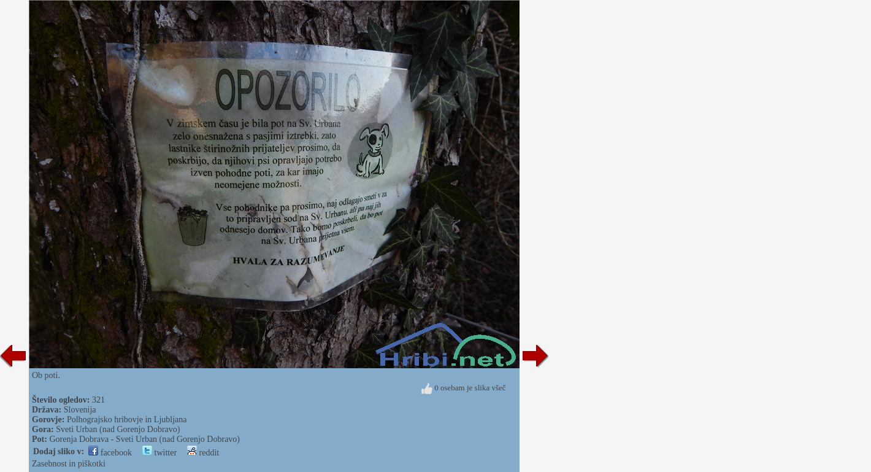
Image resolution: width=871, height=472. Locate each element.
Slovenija (80, 409)
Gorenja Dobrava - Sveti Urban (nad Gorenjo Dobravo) (144, 439)
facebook (110, 452)
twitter (159, 452)
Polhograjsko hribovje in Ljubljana (127, 419)
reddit (203, 452)
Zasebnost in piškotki (69, 463)
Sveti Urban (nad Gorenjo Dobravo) (118, 429)
